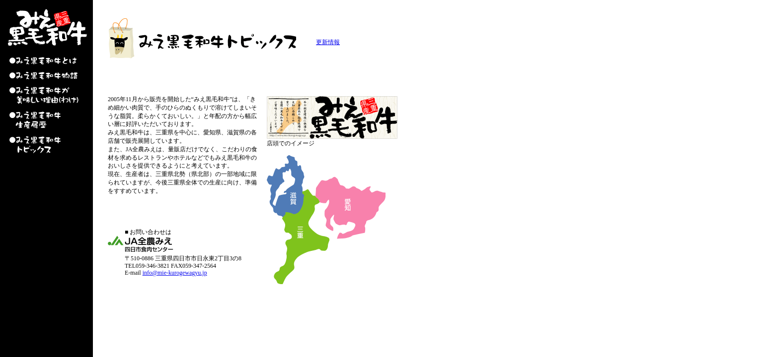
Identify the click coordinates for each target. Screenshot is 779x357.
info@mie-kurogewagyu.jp (175, 272)
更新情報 (328, 42)
